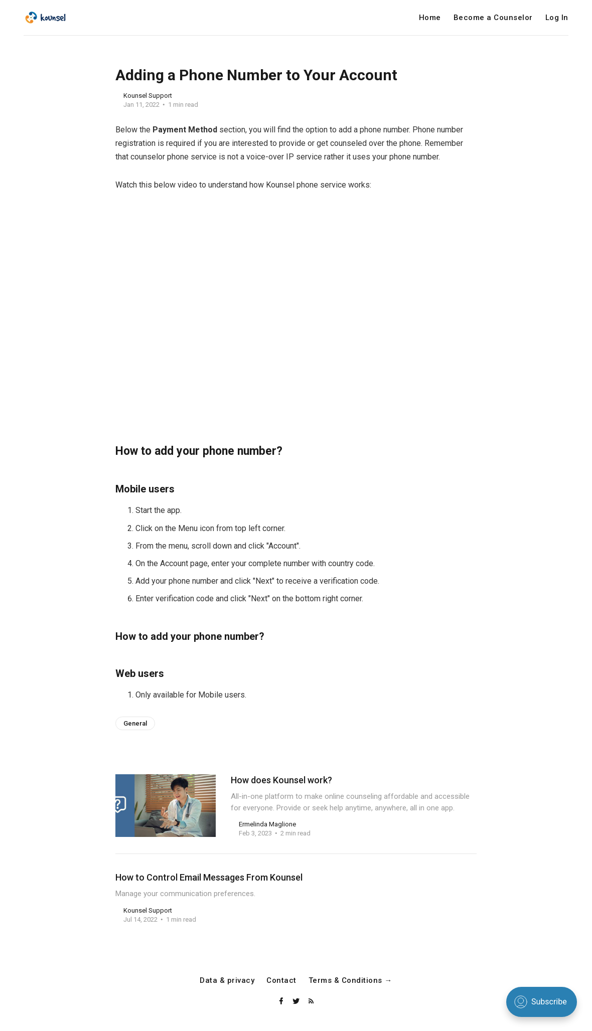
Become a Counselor (493, 18)
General (135, 723)
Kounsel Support (147, 95)
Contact (281, 980)
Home (430, 18)
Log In (556, 18)
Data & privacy (227, 980)
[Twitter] (297, 1001)
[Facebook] (282, 1001)
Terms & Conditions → (350, 980)
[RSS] (311, 1001)
